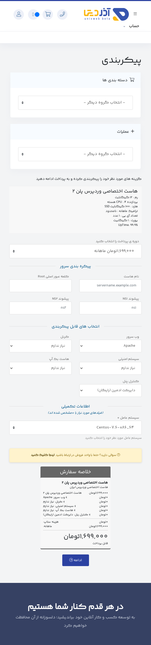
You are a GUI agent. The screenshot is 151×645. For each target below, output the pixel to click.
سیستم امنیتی (128, 359)
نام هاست (131, 276)
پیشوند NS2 (60, 298)
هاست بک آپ (59, 359)
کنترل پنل (131, 381)
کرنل (64, 337)
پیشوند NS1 (131, 298)
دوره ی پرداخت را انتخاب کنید (117, 241)
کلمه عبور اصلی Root (53, 276)
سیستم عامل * (128, 418)
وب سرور (132, 337)
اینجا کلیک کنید (42, 455)
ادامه (75, 560)
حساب (133, 26)
